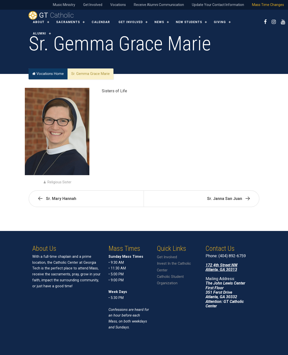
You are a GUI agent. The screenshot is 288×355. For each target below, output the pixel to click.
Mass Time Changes (268, 5)
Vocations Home (48, 74)
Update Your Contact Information (218, 5)
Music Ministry (64, 5)
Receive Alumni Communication (159, 5)
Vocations (118, 5)
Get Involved (92, 5)
